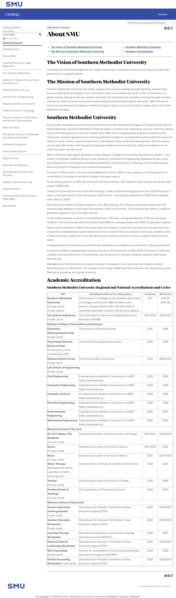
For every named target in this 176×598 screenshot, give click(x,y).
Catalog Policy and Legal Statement (17, 64)
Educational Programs (15, 165)
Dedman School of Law (16, 89)
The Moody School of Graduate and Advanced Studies (20, 136)
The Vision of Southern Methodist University (76, 47)
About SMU (9, 56)
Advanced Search (13, 42)
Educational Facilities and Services (18, 173)
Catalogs (12, 14)
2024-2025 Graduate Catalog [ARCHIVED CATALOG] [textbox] (146, 23)
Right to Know (11, 158)
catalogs (44, 596)
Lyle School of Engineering (18, 96)
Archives (162, 14)
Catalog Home (11, 49)
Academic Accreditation (139, 51)
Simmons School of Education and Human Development (20, 119)
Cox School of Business (16, 73)
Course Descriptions (15, 151)
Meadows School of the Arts (19, 103)
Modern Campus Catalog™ (124, 596)
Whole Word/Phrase (12, 39)
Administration (11, 188)
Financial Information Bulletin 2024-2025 (20, 197)
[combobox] (151, 22)
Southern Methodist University (143, 47)
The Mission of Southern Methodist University (77, 51)
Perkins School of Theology (18, 110)
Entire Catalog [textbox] (8, 31)
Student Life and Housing (17, 182)
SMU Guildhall (11, 127)
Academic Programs (14, 144)
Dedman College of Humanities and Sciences (21, 81)
